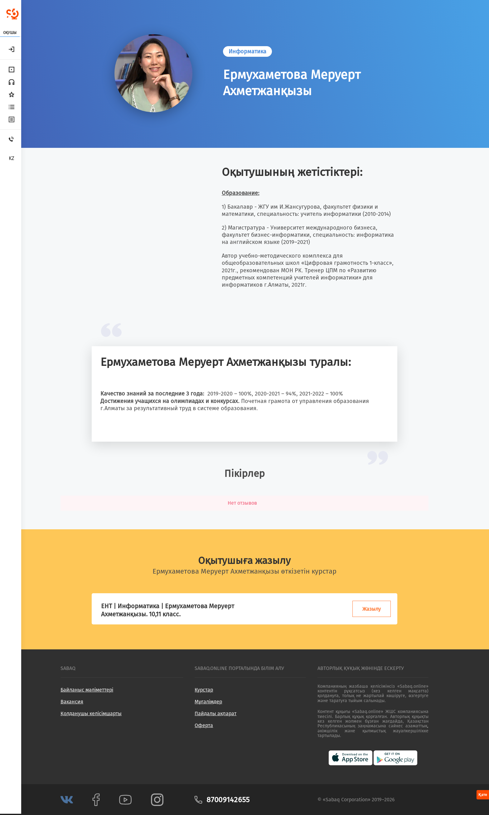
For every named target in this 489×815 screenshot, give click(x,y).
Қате (482, 795)
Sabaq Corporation (347, 800)
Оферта (204, 725)
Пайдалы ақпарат (215, 713)
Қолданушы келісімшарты (91, 713)
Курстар (204, 690)
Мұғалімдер (208, 702)
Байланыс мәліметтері (87, 690)
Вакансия (72, 702)
